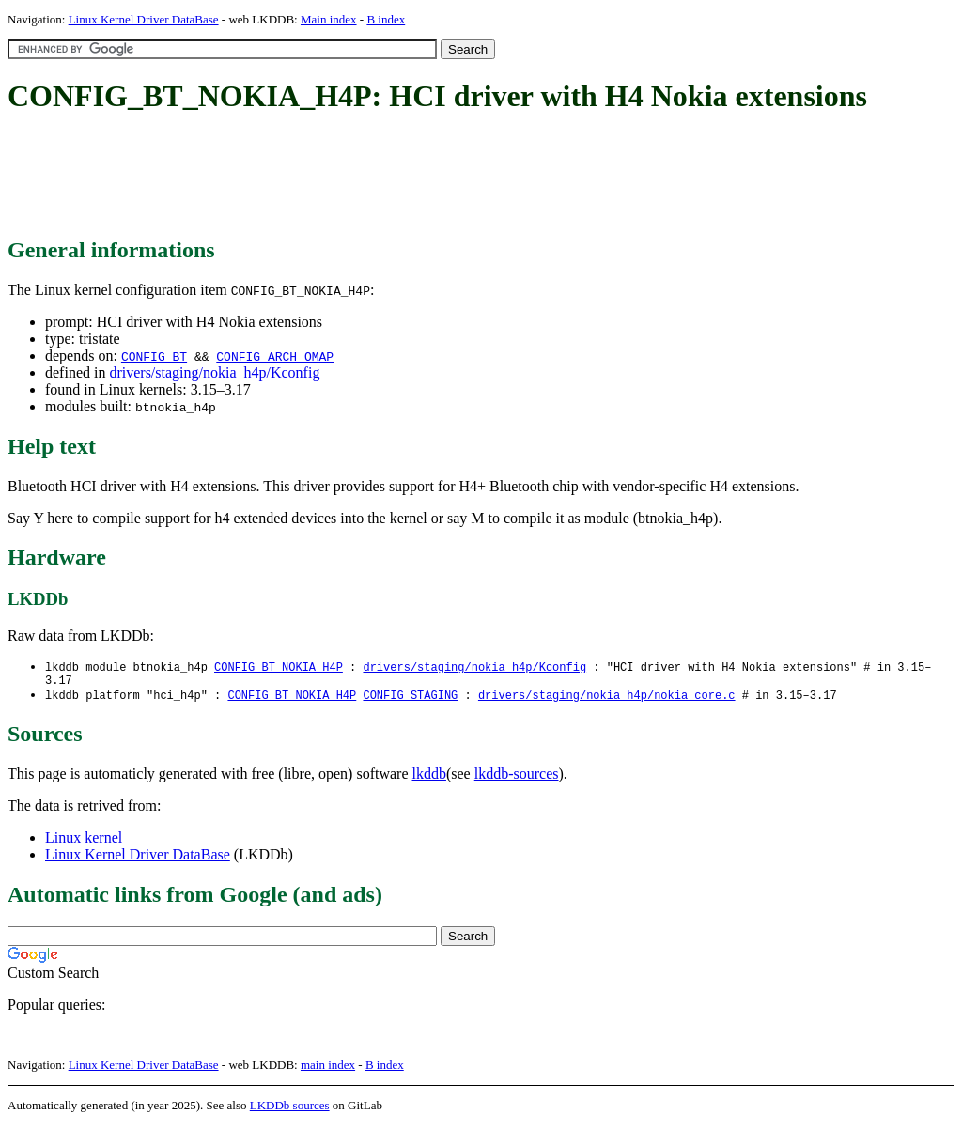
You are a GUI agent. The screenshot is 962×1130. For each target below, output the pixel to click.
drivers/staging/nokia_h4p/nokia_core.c (607, 699)
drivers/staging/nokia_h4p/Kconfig (214, 372)
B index (385, 19)
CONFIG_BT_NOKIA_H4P (278, 667)
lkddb (429, 778)
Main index (329, 19)
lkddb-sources (516, 778)
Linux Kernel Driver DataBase (144, 19)
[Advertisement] (349, 176)
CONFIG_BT (154, 356)
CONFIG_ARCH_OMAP (275, 356)
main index (328, 1069)
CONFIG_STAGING (410, 699)
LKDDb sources (290, 1110)
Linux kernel (83, 842)
